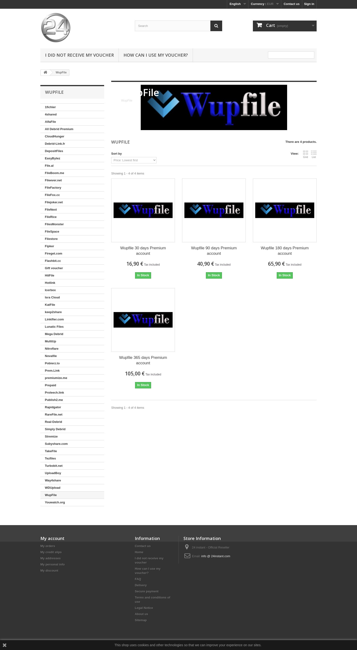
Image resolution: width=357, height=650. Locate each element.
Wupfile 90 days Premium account (214, 251)
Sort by (116, 153)
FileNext (51, 209)
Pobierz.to (52, 363)
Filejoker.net (54, 202)
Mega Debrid (54, 334)
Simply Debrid (55, 429)
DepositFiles (54, 151)
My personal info (52, 564)
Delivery (141, 585)
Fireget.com (53, 253)
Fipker (49, 246)
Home (139, 552)
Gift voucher (54, 268)
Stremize (51, 436)
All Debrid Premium (59, 129)
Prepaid (50, 385)
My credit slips (51, 552)
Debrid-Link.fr (55, 143)
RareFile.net (53, 414)
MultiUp (50, 341)
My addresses (50, 558)
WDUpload (52, 487)
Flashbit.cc (53, 261)
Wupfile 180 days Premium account (285, 251)
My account (52, 538)
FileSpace (52, 231)
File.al (49, 165)
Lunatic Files (54, 326)
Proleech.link (54, 392)
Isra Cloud (52, 297)
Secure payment (146, 591)
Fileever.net (53, 180)
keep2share (53, 312)
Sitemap (141, 620)
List (314, 154)
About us (141, 614)
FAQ (138, 579)
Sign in (309, 4)
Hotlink (50, 283)
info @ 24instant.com (215, 556)
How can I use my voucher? (155, 55)
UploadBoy (53, 473)
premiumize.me (56, 378)
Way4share (53, 480)
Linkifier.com (54, 319)
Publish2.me (54, 400)
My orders (47, 546)
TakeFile (51, 451)
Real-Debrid (53, 422)
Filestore (51, 239)
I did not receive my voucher (79, 55)
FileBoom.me (54, 173)
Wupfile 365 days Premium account (143, 360)
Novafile (51, 356)
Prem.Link (52, 370)
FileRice (51, 217)
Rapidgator (53, 407)
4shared (51, 114)
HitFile (49, 275)
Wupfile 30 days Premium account (143, 251)
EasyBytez (52, 158)
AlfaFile (50, 121)
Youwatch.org (55, 502)
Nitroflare (52, 348)
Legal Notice (144, 608)
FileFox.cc (52, 195)
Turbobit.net (54, 465)
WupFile (51, 495)
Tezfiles (50, 458)
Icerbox (50, 290)
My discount (49, 570)
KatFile (50, 304)
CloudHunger (54, 136)
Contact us (291, 4)
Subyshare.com (56, 444)
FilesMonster (54, 224)
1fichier (50, 107)
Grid (305, 154)
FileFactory (53, 187)
